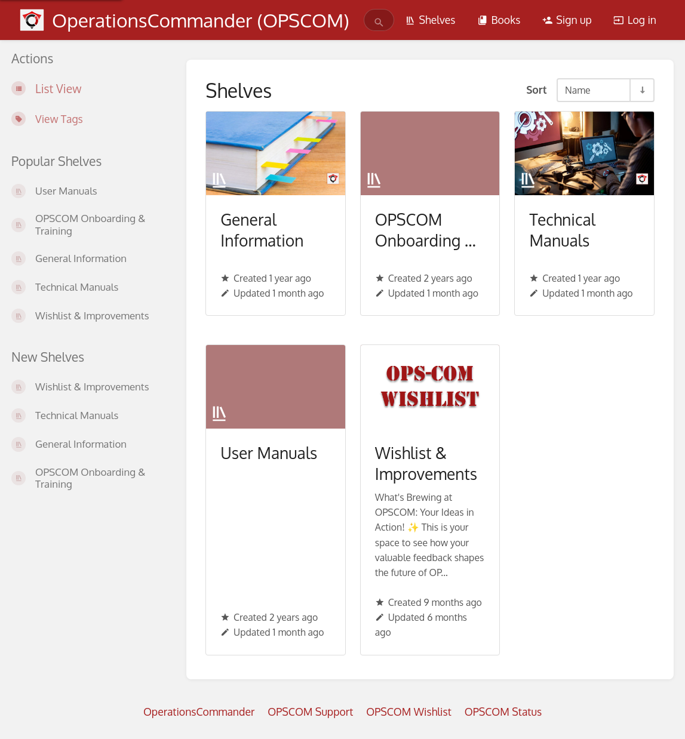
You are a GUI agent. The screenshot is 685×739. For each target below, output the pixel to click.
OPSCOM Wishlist (408, 711)
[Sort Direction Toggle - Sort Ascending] (641, 90)
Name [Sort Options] (577, 90)
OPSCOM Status (503, 711)
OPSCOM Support (310, 711)
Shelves (430, 19)
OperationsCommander (198, 711)
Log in (634, 19)
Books (498, 19)
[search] (372, 20)
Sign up (567, 19)
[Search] (379, 22)
